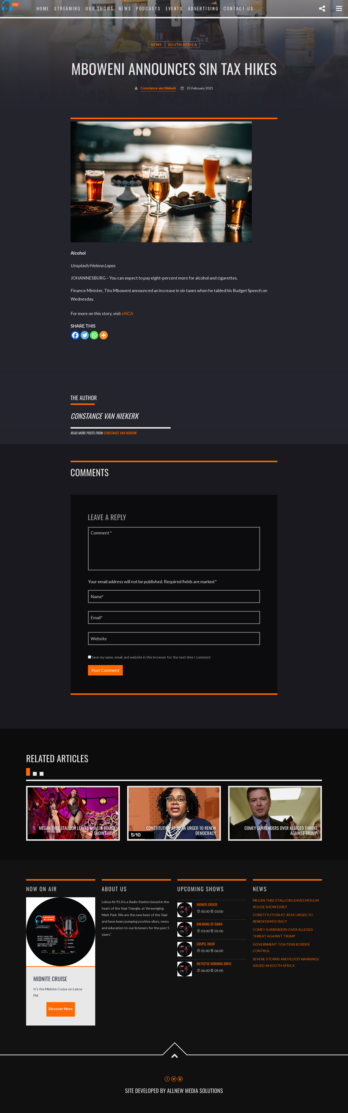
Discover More (61, 1009)
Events (174, 8)
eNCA (128, 313)
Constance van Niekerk (158, 88)
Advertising (203, 8)
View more (73, 813)
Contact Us (239, 8)
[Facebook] (75, 335)
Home (42, 8)
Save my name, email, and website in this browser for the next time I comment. (149, 657)
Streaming (67, 8)
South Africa (182, 45)
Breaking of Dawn (210, 924)
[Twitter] (84, 335)
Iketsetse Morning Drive (214, 964)
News (125, 8)
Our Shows (100, 8)
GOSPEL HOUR (206, 944)
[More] (103, 335)
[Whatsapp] (94, 335)
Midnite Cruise (207, 905)
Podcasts (148, 8)
